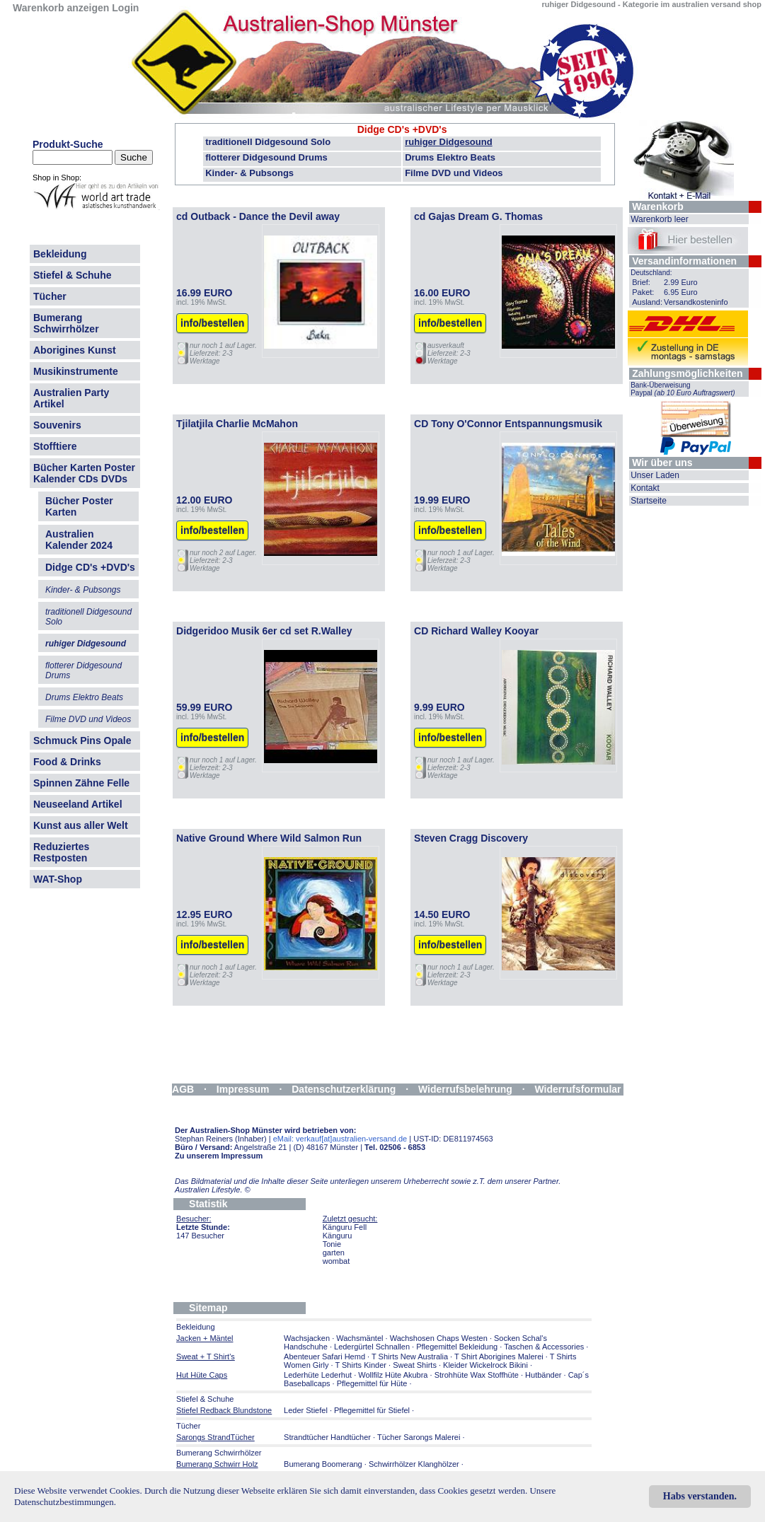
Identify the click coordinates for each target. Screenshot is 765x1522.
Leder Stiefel (307, 1410)
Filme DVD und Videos (453, 173)
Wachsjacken (307, 1338)
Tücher (50, 296)
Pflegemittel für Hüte (372, 1383)
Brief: (641, 282)
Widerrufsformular (578, 1089)
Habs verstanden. (700, 1496)
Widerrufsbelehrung (465, 1089)
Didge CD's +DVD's (402, 129)
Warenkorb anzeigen (61, 7)
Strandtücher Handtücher (327, 1437)
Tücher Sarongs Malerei (418, 1437)
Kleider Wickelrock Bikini (485, 1365)
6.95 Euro (681, 292)
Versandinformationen (684, 261)
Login (125, 7)
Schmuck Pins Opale (82, 740)
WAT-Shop (57, 879)
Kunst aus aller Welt (80, 825)
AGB (183, 1089)
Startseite (649, 501)
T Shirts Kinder (360, 1365)
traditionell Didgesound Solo (267, 141)
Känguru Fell (345, 1227)
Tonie (332, 1244)
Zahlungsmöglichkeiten (687, 373)
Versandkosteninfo (696, 302)
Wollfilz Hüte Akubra (392, 1375)
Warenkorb (658, 206)
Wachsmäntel (359, 1338)
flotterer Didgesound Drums (266, 157)
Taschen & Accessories (544, 1346)
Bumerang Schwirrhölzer (66, 323)
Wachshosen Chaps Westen (439, 1338)
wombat (336, 1261)
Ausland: (647, 302)
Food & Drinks (67, 761)
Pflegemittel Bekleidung (456, 1346)
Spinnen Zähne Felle (81, 783)
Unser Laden (655, 475)
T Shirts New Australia (410, 1356)
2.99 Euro (681, 282)
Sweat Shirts (415, 1365)
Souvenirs (57, 425)
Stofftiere (54, 446)
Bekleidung (59, 254)
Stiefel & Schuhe (72, 275)
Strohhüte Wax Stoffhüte (477, 1375)
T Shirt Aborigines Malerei (498, 1356)
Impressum (243, 1089)
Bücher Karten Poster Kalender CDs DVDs (84, 473)
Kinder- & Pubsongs (249, 173)
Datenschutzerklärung (344, 1089)
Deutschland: (651, 273)
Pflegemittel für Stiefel (372, 1410)
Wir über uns (662, 462)
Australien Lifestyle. (213, 1189)
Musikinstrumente (75, 371)
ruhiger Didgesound (449, 141)
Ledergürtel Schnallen (372, 1346)
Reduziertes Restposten (61, 852)
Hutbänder (544, 1375)
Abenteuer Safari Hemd (324, 1356)
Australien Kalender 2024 (79, 539)
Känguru (337, 1235)
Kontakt (645, 488)
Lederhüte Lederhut (318, 1375)
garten (334, 1252)
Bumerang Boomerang (323, 1464)
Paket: (643, 292)
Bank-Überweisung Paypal (683, 389)
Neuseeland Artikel (77, 804)
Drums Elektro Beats (450, 157)
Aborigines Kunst (74, 350)
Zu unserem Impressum (219, 1155)
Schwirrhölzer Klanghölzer (414, 1464)
